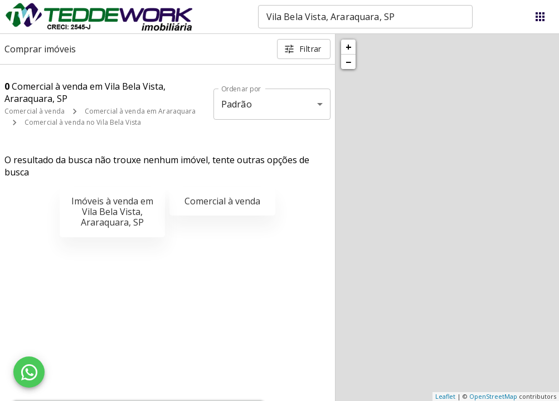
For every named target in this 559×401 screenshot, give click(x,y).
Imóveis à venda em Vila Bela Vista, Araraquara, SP (112, 211)
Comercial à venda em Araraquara (140, 111)
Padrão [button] (236, 104)
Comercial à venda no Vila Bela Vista (83, 122)
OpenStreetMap (493, 396)
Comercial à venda (34, 111)
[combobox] (365, 16)
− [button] (348, 62)
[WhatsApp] (29, 372)
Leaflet (445, 396)
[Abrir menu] (540, 16)
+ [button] (349, 46)
